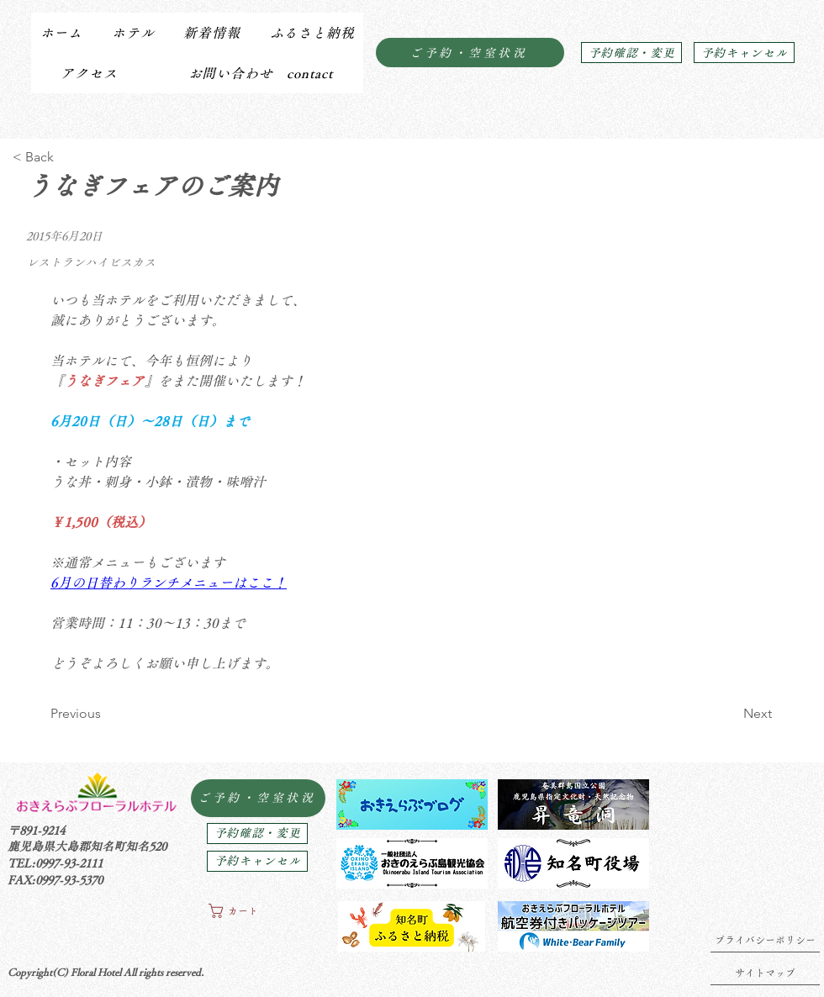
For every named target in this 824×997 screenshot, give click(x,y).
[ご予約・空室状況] (470, 52)
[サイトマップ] (765, 972)
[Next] (730, 714)
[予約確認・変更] (631, 52)
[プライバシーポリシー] (765, 939)
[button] (132, 33)
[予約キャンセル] (744, 52)
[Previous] (105, 714)
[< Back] (68, 157)
